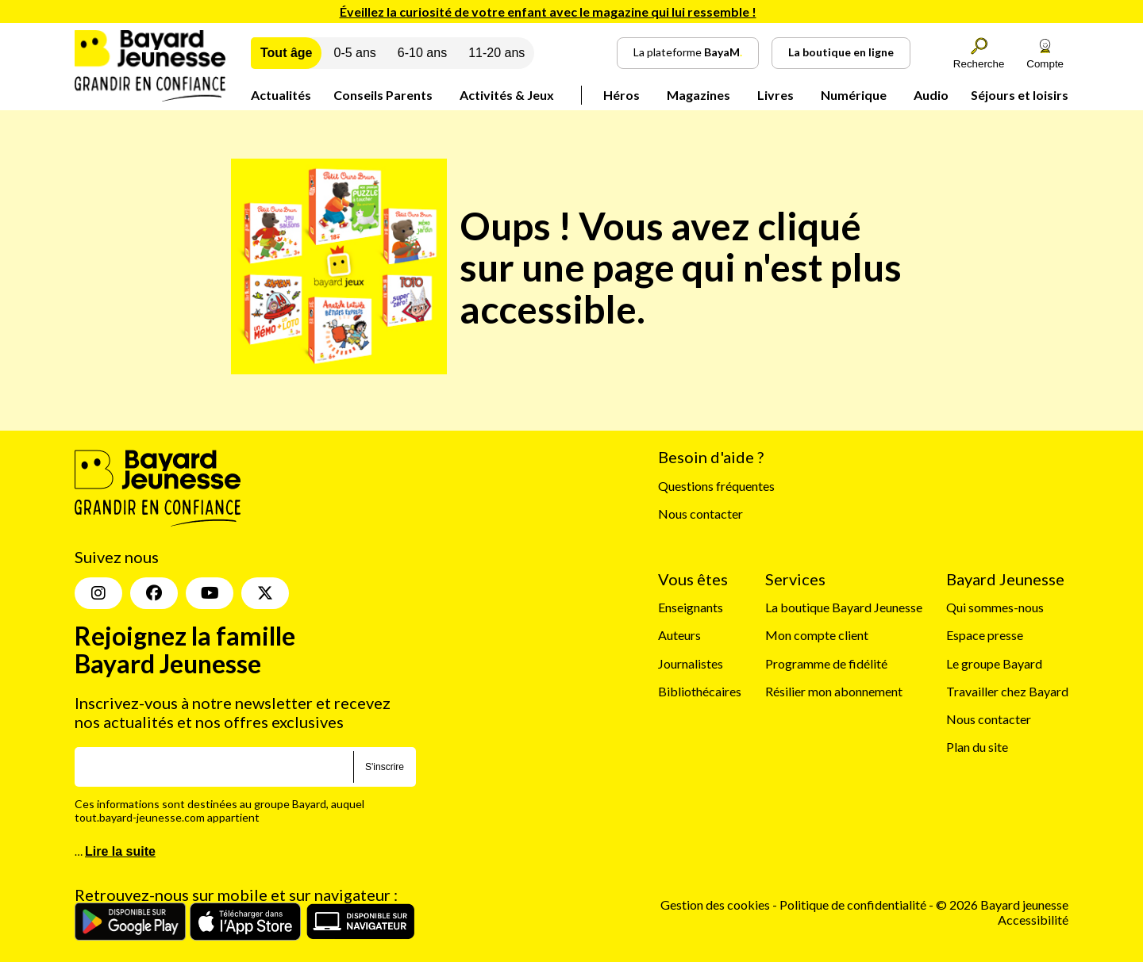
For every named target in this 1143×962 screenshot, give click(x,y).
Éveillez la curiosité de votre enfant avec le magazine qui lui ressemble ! (548, 11)
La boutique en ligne (841, 52)
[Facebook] (154, 593)
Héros (621, 94)
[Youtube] (209, 593)
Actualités (281, 94)
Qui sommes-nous (995, 607)
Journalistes (690, 663)
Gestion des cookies (715, 904)
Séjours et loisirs (1019, 94)
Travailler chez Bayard (1007, 691)
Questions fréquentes (716, 485)
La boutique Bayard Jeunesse (843, 607)
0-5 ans (354, 52)
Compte (1045, 53)
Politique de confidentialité (854, 904)
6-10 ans (422, 52)
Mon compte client (816, 634)
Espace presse (984, 634)
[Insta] (98, 593)
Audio (931, 94)
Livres (775, 94)
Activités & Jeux (507, 94)
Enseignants (690, 607)
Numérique (854, 94)
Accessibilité (1033, 919)
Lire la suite (120, 851)
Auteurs (679, 634)
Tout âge (286, 52)
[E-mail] (214, 767)
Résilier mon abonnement (833, 691)
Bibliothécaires (699, 691)
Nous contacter (700, 513)
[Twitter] (265, 593)
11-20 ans (496, 52)
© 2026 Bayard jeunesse (1002, 904)
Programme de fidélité (826, 663)
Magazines (698, 94)
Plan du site (977, 746)
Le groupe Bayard (994, 663)
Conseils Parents (383, 94)
